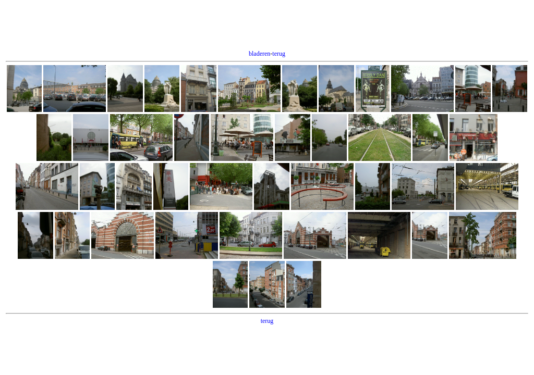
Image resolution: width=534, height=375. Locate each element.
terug (278, 53)
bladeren (259, 53)
